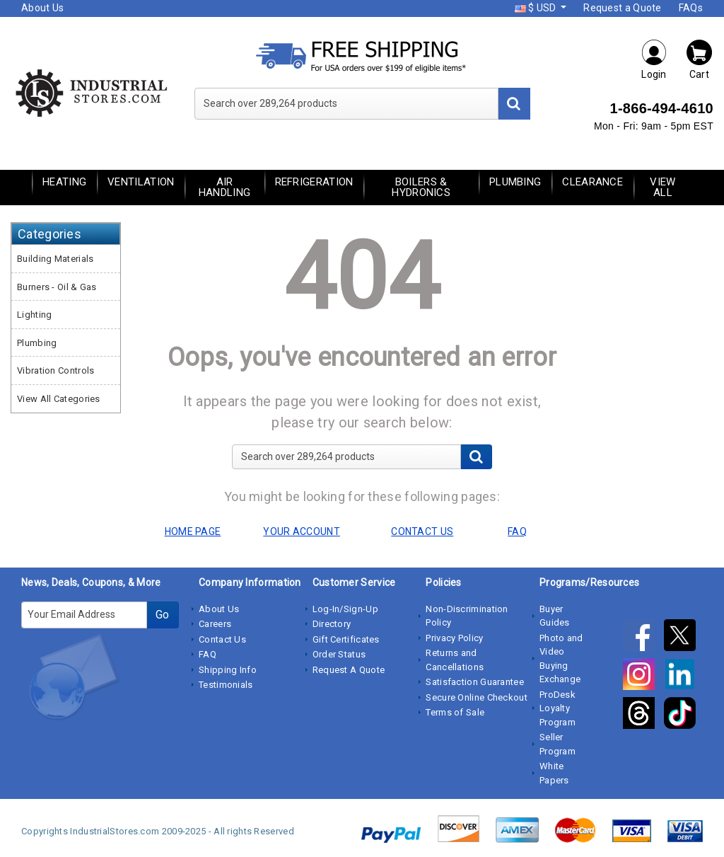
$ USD (537, 7)
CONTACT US (422, 531)
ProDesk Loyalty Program (557, 708)
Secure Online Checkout (476, 697)
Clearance (592, 182)
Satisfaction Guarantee (475, 682)
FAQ (207, 654)
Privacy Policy (454, 638)
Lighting (34, 314)
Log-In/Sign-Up (345, 609)
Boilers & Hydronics (421, 187)
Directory (332, 624)
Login (654, 59)
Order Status (339, 654)
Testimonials (226, 684)
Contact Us (222, 639)
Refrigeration (314, 182)
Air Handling (224, 187)
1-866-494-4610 (661, 108)
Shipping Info (228, 670)
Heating (64, 182)
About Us (42, 7)
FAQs (691, 7)
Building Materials (55, 258)
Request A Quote (349, 670)
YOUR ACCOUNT (301, 531)
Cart (699, 59)
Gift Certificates (346, 639)
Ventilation (140, 182)
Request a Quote (622, 7)
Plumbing (515, 182)
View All (662, 187)
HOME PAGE (193, 531)
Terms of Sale (455, 712)
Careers (215, 624)
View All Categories (58, 398)
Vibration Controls (55, 370)
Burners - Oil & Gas (57, 287)
